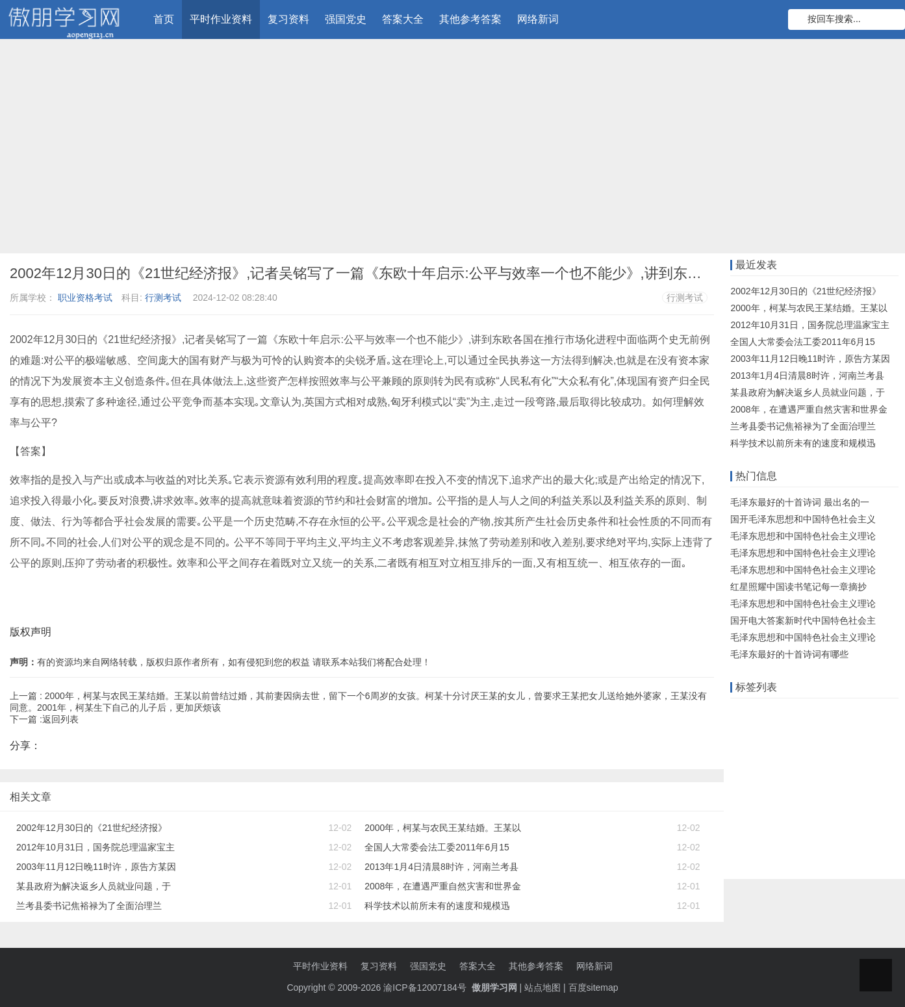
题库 (742, 733)
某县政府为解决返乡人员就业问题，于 (93, 886)
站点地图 (542, 987)
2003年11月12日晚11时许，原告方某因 (96, 866)
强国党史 (345, 19)
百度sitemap (593, 987)
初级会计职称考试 (769, 834)
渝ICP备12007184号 (426, 987)
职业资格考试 (85, 297)
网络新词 (538, 19)
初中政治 (844, 774)
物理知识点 (838, 834)
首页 (163, 19)
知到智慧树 (793, 774)
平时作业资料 (221, 19)
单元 (789, 794)
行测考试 (163, 297)
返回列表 (60, 719)
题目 (816, 814)
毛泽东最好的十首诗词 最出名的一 (799, 502)
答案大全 (403, 19)
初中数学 (872, 794)
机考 (881, 753)
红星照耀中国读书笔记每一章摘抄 (798, 586)
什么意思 (807, 733)
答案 (770, 733)
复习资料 (288, 19)
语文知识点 (839, 753)
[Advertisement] (453, 149)
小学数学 (826, 794)
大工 (798, 753)
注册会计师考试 (765, 814)
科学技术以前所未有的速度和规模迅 (437, 905)
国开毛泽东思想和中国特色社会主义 (803, 519)
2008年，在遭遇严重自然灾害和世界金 (442, 886)
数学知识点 (756, 753)
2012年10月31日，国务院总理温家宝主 (95, 847)
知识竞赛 (853, 713)
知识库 (849, 733)
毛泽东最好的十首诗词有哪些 (789, 654)
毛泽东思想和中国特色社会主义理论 (803, 536)
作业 (742, 713)
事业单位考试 (760, 854)
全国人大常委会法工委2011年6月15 (436, 847)
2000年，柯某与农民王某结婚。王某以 (442, 827)
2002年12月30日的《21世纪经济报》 (91, 827)
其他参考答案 (470, 19)
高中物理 (751, 794)
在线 (817, 713)
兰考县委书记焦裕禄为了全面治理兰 (89, 905)
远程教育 (779, 713)
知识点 (747, 774)
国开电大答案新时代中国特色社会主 (803, 620)
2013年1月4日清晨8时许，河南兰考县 (441, 866)
